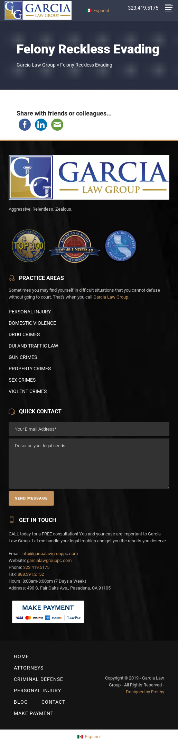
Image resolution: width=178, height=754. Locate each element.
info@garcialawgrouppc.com (49, 553)
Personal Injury (30, 311)
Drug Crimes (24, 334)
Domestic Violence (32, 323)
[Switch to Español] (97, 10)
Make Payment (34, 713)
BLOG (21, 702)
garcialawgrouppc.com (49, 560)
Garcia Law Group (36, 64)
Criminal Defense (38, 679)
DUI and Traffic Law (33, 346)
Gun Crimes (23, 357)
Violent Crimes (28, 391)
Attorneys (29, 668)
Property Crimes (30, 368)
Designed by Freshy (145, 691)
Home (21, 656)
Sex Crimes (22, 380)
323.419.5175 (36, 567)
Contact (53, 702)
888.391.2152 (31, 574)
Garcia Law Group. (111, 297)
